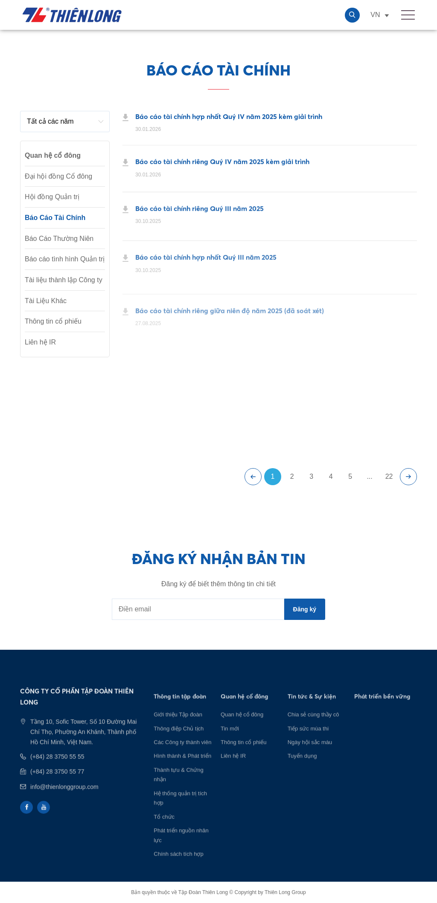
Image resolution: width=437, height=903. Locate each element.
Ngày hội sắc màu (310, 752)
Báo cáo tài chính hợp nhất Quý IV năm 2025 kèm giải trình (228, 117)
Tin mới (230, 738)
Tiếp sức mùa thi (308, 738)
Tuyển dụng (302, 766)
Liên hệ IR (40, 342)
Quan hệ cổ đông (53, 155)
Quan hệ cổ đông (242, 724)
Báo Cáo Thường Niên (59, 238)
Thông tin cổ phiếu (53, 321)
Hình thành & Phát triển (182, 766)
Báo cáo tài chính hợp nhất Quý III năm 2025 (206, 265)
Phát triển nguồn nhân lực (181, 845)
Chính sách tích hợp (178, 864)
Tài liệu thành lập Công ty (63, 280)
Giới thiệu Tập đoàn (178, 724)
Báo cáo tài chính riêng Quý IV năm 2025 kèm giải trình (222, 163)
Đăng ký (304, 609)
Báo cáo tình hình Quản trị (65, 259)
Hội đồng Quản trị (52, 196)
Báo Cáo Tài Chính (55, 217)
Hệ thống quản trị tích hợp (180, 808)
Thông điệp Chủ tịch (179, 738)
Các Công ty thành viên (182, 752)
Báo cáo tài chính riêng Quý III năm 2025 (199, 212)
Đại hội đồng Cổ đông (58, 176)
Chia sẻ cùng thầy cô (313, 724)
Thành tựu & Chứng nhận (178, 785)
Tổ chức (164, 827)
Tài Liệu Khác (46, 300)
